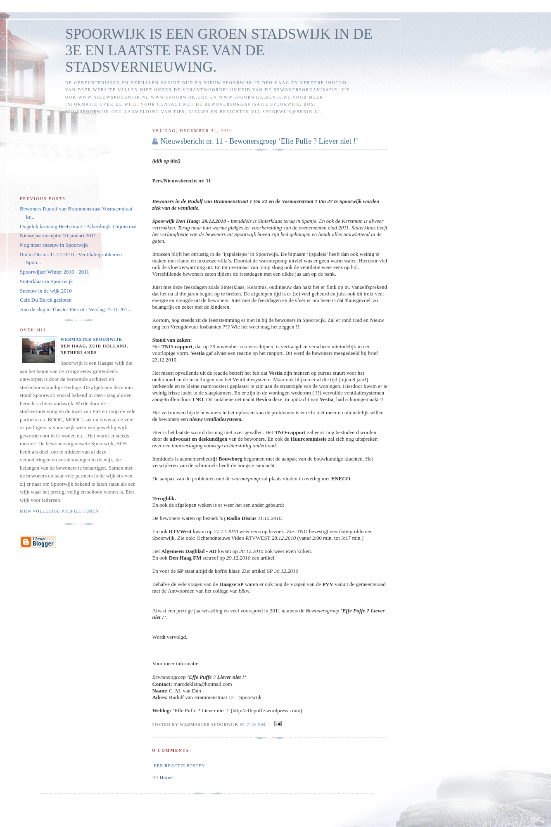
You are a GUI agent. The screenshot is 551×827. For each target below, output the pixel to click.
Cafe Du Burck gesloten (45, 300)
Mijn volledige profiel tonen (59, 511)
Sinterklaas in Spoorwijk (46, 281)
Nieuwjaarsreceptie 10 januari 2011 (58, 235)
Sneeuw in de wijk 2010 (46, 291)
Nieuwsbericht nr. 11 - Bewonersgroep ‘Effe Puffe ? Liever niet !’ (259, 141)
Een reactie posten (179, 765)
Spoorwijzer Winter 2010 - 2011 (54, 272)
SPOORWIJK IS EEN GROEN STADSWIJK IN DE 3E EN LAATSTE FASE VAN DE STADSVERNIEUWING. (219, 50)
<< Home (162, 777)
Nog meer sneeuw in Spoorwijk (54, 245)
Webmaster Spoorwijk (91, 339)
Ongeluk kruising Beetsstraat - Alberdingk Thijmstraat (78, 226)
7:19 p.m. (257, 724)
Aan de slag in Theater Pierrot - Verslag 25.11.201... (75, 309)
